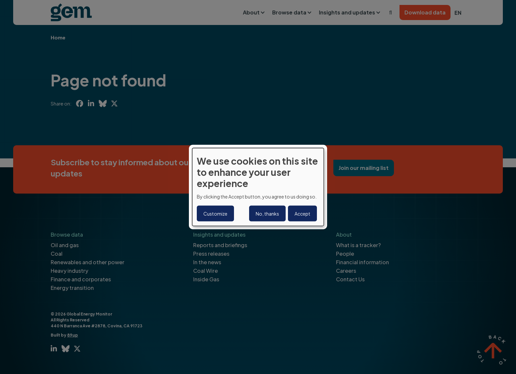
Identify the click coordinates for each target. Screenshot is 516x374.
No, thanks (267, 213)
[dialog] (258, 187)
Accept (302, 213)
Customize (215, 213)
